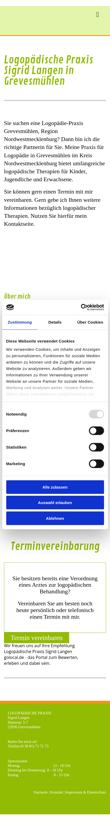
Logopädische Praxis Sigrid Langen (38, 651)
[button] (36, 637)
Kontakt (56, 792)
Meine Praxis (80, 147)
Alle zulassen (55, 487)
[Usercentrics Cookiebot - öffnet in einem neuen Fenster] (81, 307)
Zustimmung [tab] (20, 322)
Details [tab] (55, 322)
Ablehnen (55, 518)
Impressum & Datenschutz (85, 792)
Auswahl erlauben (55, 502)
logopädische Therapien (32, 171)
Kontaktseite (18, 223)
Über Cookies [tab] (90, 322)
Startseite (40, 792)
